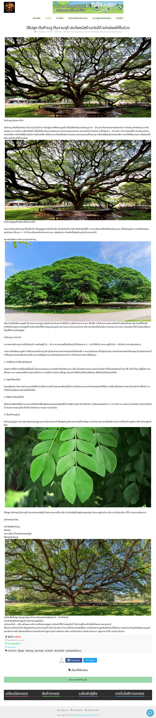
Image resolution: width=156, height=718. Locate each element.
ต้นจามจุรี (39, 650)
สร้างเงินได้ (59, 650)
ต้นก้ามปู (29, 650)
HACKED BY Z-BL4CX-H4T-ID (86, 714)
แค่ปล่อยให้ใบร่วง (73, 650)
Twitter (91, 660)
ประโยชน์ (49, 650)
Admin (17, 636)
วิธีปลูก (21, 650)
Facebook (75, 660)
